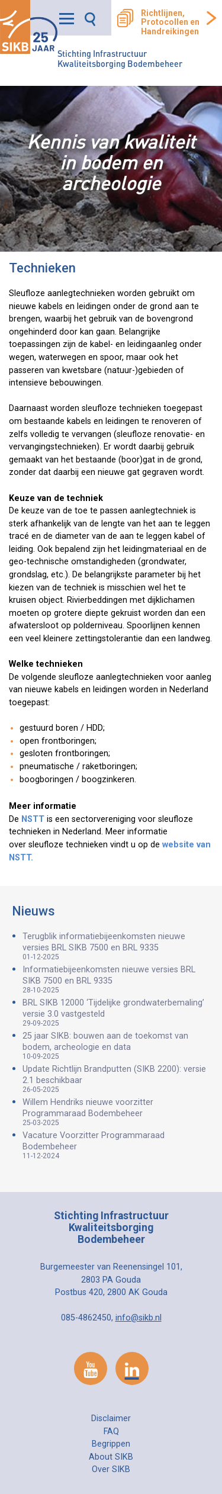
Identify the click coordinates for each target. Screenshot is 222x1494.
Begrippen (111, 1444)
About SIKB (111, 1457)
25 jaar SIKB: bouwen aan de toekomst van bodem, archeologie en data (116, 1046)
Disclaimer (111, 1418)
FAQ (111, 1431)
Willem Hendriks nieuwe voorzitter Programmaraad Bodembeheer (116, 1112)
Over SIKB (111, 1469)
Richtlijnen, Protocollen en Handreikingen (170, 22)
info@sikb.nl (138, 1318)
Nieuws (33, 911)
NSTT (31, 819)
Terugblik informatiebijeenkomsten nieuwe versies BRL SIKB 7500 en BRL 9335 (116, 946)
